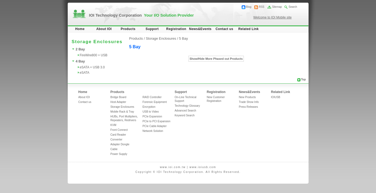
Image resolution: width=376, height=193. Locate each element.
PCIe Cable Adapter (155, 126)
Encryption (149, 106)
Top (303, 79)
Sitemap (277, 6)
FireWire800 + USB (94, 55)
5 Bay (183, 38)
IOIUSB (275, 97)
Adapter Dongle (120, 144)
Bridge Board (118, 97)
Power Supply (119, 154)
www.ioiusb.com (202, 167)
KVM (113, 125)
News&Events (200, 29)
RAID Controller (152, 97)
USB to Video (151, 111)
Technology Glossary (187, 105)
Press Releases (248, 106)
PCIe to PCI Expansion (156, 121)
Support (152, 29)
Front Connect (119, 129)
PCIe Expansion (152, 116)
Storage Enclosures (122, 106)
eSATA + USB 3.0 (92, 67)
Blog (248, 6)
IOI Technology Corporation (141, 15)
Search (292, 6)
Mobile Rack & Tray (122, 111)
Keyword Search (185, 115)
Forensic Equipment (155, 102)
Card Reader (118, 134)
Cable (114, 149)
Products (128, 29)
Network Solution (153, 130)
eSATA (84, 73)
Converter (117, 139)
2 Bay (80, 49)
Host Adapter (118, 102)
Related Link (248, 29)
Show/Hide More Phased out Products (216, 58)
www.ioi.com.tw (172, 167)
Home (80, 29)
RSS (261, 6)
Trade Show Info (249, 102)
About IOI (104, 29)
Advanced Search (185, 110)
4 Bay (80, 61)
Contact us (224, 29)
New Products (247, 97)
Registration (176, 29)
